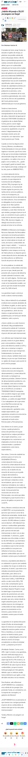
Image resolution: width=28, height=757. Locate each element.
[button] (2, 1)
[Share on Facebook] (5, 18)
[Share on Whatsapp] (10, 18)
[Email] (12, 18)
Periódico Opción (8, 24)
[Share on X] (8, 18)
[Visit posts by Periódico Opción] (3, 25)
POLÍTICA (4, 8)
